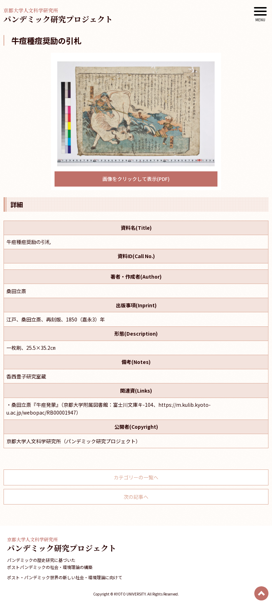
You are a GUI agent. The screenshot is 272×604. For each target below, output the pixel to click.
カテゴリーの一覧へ (136, 477)
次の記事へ (136, 496)
